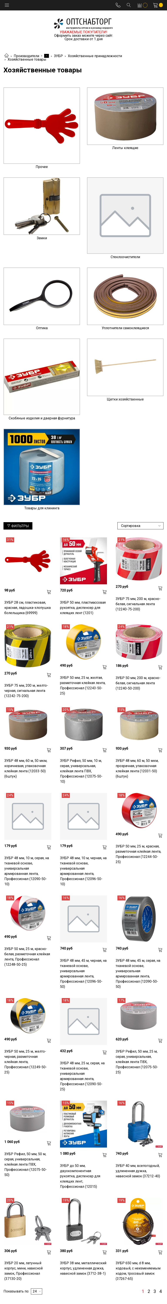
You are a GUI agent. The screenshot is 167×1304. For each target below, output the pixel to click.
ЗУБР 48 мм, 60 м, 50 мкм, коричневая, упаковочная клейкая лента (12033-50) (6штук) (25, 768)
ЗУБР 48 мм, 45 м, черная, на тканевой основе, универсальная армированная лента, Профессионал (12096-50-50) (83, 973)
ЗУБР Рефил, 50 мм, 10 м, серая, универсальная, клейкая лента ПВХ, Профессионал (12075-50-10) (81, 771)
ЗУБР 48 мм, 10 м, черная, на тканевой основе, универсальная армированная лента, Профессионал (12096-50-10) (83, 871)
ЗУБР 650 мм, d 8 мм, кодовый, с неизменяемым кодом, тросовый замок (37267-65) (138, 1271)
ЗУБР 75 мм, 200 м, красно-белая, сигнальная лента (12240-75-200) (138, 604)
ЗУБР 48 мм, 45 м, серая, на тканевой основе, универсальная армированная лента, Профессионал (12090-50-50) (138, 973)
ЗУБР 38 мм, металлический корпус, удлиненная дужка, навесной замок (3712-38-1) (83, 1268)
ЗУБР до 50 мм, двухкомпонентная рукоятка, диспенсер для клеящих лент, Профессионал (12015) (80, 1176)
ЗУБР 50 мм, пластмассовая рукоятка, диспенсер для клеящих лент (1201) (83, 607)
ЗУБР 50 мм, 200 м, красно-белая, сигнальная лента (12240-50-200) (138, 683)
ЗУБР (58, 56)
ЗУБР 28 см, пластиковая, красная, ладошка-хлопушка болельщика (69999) (27, 607)
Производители (26, 56)
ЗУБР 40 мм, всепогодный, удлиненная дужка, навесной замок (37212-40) (138, 1171)
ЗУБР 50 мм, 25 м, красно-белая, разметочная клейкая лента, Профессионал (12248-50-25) (27, 957)
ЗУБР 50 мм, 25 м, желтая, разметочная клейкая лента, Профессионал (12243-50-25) (82, 685)
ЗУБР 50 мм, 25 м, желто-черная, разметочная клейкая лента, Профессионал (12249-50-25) (25, 1061)
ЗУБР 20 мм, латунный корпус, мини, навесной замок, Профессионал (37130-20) (23, 1271)
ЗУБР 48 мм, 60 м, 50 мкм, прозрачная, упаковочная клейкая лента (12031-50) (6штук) (137, 768)
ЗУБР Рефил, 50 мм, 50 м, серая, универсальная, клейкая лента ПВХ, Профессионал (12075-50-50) (25, 1164)
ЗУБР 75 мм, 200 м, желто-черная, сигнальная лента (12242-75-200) (26, 690)
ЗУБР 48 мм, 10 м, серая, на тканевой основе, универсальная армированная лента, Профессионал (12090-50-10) (26, 871)
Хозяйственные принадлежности (95, 56)
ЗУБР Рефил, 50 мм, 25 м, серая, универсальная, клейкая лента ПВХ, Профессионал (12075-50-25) (137, 1061)
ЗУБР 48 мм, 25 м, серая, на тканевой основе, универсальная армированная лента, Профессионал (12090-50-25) (82, 1076)
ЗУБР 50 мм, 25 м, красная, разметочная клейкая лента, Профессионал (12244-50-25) (138, 854)
